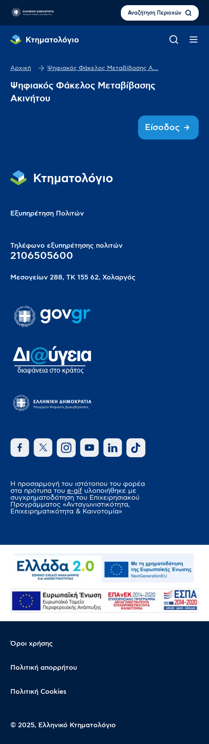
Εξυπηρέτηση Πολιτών (47, 213)
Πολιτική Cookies (38, 691)
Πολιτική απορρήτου (43, 667)
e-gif (74, 490)
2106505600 (41, 256)
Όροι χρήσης (31, 643)
